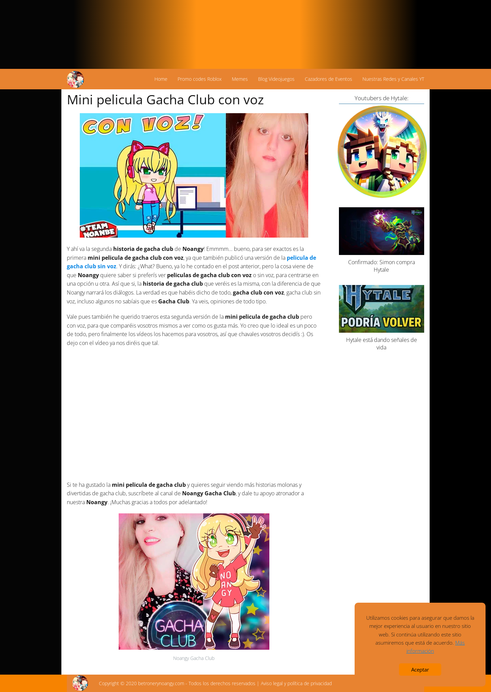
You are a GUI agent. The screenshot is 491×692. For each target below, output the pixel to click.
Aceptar (420, 669)
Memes (240, 79)
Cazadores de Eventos (328, 79)
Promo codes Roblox (200, 79)
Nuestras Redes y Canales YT (393, 79)
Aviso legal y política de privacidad (296, 683)
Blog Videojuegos (276, 79)
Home (160, 79)
